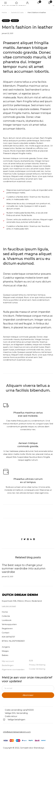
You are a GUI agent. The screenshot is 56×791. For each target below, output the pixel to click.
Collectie (6, 616)
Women (15, 20)
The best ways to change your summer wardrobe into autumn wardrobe (23, 568)
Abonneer (28, 695)
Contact (5, 632)
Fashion (6, 20)
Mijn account (8, 661)
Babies (5, 655)
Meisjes (5, 651)
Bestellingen (8, 665)
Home (4, 12)
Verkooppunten (9, 624)
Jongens (6, 647)
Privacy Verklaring (37, 665)
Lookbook (6, 620)
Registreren (7, 628)
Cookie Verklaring (37, 669)
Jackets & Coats (17, 12)
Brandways (39, 748)
